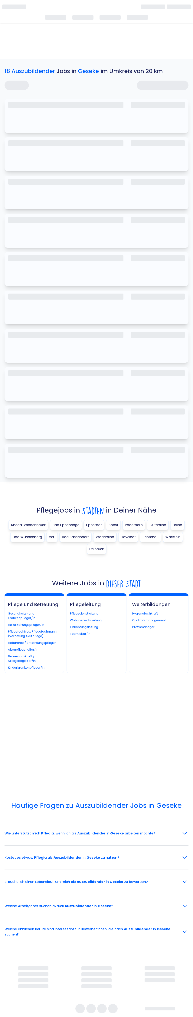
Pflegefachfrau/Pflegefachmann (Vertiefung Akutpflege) (32, 633)
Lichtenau (150, 537)
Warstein (172, 537)
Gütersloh (157, 524)
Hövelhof (128, 537)
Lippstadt (94, 524)
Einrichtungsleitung (84, 627)
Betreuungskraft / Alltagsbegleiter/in (22, 658)
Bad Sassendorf (75, 537)
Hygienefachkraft (145, 613)
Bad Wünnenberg (27, 537)
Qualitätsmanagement (149, 620)
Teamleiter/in (80, 634)
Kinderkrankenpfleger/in (26, 667)
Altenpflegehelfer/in (23, 649)
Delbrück (96, 549)
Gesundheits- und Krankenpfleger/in (21, 615)
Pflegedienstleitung (84, 613)
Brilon (177, 524)
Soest (113, 524)
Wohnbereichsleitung (86, 620)
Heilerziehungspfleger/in (26, 625)
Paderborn (134, 524)
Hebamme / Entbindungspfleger (32, 643)
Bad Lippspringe (66, 524)
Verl (52, 537)
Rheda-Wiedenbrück (28, 524)
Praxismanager (143, 627)
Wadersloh (105, 537)
